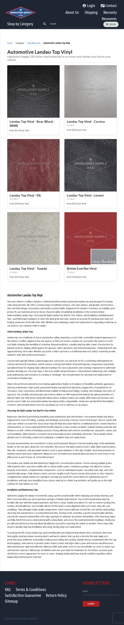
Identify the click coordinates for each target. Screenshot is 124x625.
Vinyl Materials (34, 43)
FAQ (8, 589)
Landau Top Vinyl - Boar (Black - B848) (32, 123)
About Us (72, 12)
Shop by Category (20, 24)
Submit (91, 603)
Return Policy (56, 595)
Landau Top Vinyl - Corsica (86, 121)
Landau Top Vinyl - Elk (25, 195)
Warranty (110, 12)
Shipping (91, 12)
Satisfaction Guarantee (23, 595)
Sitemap (11, 601)
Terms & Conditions (31, 589)
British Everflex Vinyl (82, 268)
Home (10, 43)
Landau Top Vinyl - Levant (85, 195)
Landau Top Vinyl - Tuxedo (28, 268)
